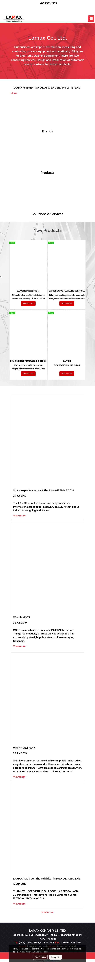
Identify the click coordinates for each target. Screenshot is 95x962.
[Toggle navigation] (91, 18)
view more (47, 912)
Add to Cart (28, 303)
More (14, 93)
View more (19, 515)
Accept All (55, 957)
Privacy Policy (25, 951)
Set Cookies (40, 957)
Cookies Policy (42, 951)
